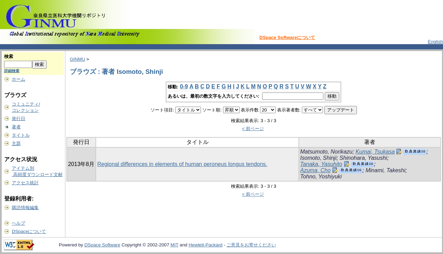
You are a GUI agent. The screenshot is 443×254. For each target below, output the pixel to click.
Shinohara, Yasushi (363, 158)
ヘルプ (18, 223)
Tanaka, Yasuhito (321, 164)
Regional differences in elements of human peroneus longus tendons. (182, 164)
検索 (8, 56)
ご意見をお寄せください (251, 244)
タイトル (21, 135)
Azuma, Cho (315, 170)
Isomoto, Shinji (318, 158)
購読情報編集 (25, 207)
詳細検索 (11, 71)
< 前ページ (253, 128)
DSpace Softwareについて (287, 37)
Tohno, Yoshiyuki (321, 176)
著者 (16, 126)
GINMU (77, 59)
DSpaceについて (29, 231)
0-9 (184, 86)
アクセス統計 (25, 182)
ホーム (18, 79)
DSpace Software (102, 244)
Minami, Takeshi (385, 170)
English (435, 41)
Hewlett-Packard (205, 244)
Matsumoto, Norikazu (326, 152)
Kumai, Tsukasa (375, 152)
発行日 (18, 118)
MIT (174, 244)
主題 (16, 143)
